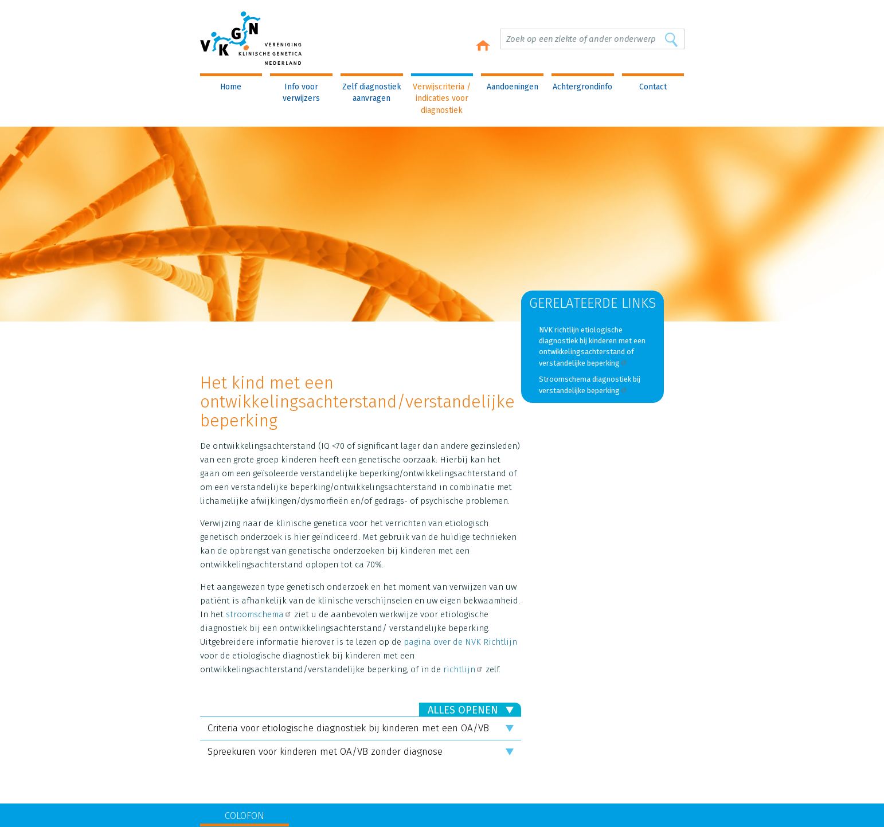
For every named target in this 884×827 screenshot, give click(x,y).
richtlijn (463, 669)
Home (230, 87)
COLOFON (244, 816)
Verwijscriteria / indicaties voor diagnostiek (442, 98)
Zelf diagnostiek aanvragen (371, 92)
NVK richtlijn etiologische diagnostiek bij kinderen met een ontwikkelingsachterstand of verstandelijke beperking (592, 346)
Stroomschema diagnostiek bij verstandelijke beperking (589, 385)
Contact (653, 87)
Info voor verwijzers (301, 92)
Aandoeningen (512, 87)
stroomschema (259, 614)
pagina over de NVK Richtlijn (460, 642)
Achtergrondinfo (582, 87)
